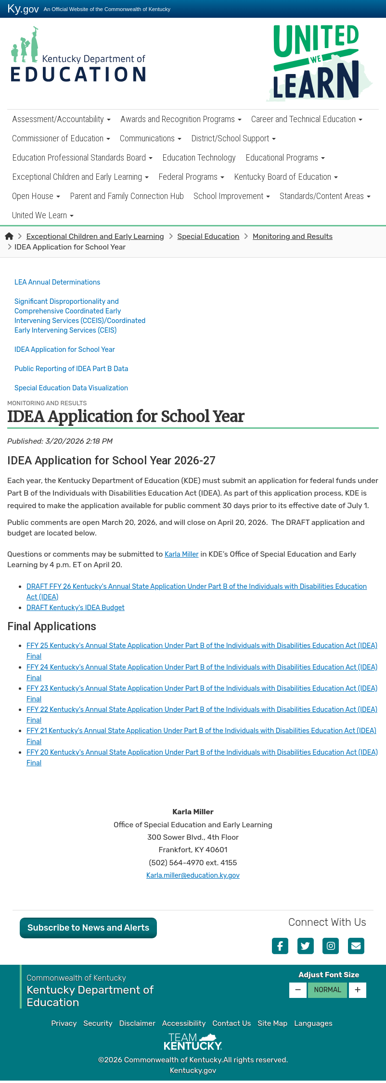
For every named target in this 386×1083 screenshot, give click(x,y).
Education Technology (199, 157)
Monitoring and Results (293, 236)
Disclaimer (137, 1025)
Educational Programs (285, 157)
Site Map (272, 1025)
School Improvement (231, 196)
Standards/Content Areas (325, 196)
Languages (313, 1025)
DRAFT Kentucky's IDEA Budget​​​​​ (80, 609)
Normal (327, 992)
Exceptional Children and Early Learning (80, 177)
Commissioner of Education (61, 138)
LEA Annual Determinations (61, 281)
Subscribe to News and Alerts (88, 929)
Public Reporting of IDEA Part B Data (77, 375)
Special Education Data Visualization (77, 391)
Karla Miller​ (183, 556)
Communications (150, 138)
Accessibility (184, 1025)
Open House (36, 196)
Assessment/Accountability (61, 119)
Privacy (64, 1025)
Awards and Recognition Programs (181, 119)
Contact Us (231, 1025)
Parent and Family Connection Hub (127, 196)
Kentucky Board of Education (286, 177)
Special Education (208, 236)
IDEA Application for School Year (74, 358)
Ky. (23, 8)
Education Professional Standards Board (82, 157)
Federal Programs (191, 177)
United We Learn (43, 215)
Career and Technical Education (306, 119)
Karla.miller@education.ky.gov (193, 877)
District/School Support (233, 138)
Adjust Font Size (328, 976)
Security (97, 1025)
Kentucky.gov (193, 1072)
